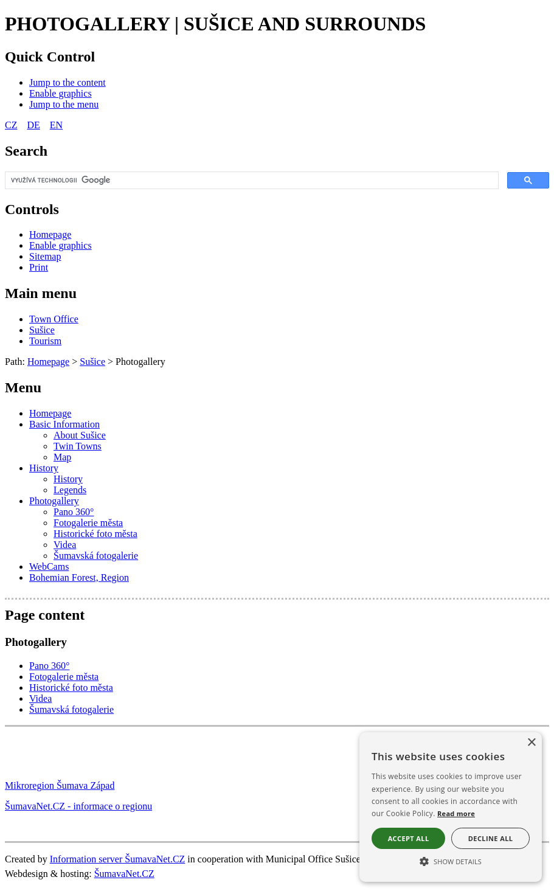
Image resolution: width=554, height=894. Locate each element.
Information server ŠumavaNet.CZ (117, 859)
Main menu (41, 293)
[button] (451, 860)
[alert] (450, 807)
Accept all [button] (408, 838)
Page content (45, 615)
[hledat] (250, 180)
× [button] (531, 742)
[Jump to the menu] (64, 104)
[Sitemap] (45, 256)
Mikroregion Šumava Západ (59, 785)
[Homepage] (50, 234)
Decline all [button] (490, 838)
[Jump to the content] (67, 82)
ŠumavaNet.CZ (124, 873)
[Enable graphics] (60, 93)
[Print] (38, 267)
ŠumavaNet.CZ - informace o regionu (78, 806)
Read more (456, 813)
